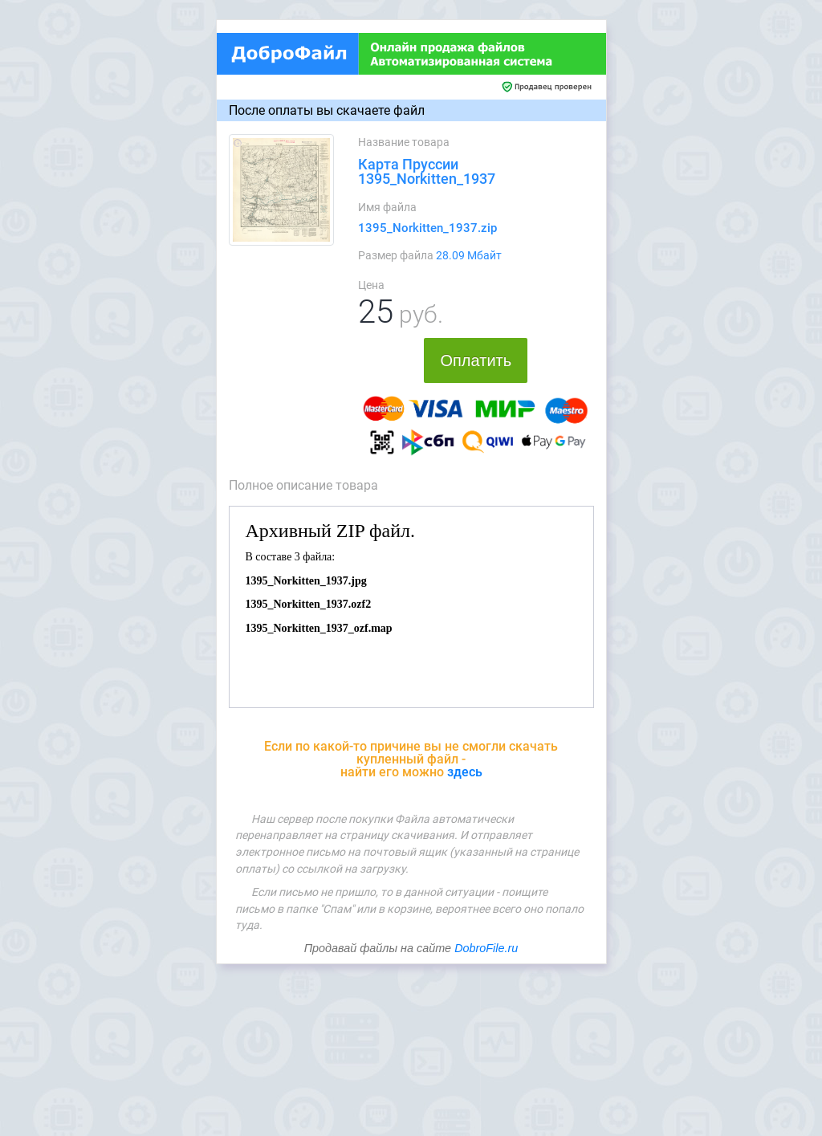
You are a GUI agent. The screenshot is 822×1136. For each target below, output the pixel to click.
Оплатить (475, 360)
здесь (464, 772)
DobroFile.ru (486, 948)
